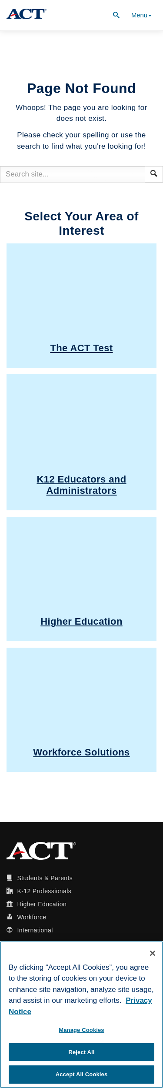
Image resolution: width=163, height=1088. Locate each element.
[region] (81, 1014)
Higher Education (81, 621)
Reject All (81, 1052)
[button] (153, 173)
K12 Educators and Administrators (81, 485)
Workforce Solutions (81, 752)
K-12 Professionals (44, 891)
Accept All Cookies (82, 1074)
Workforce (31, 917)
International (35, 930)
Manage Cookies (81, 1030)
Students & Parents (45, 878)
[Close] (152, 953)
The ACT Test (81, 348)
